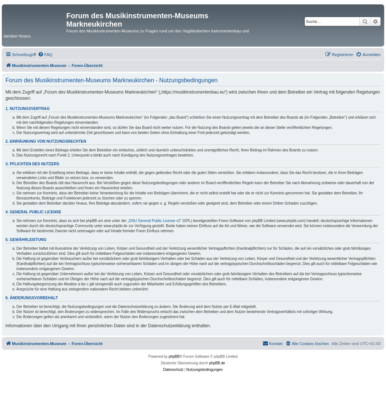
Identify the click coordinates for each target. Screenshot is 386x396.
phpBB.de (217, 363)
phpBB (174, 357)
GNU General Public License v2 (154, 221)
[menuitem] (45, 54)
